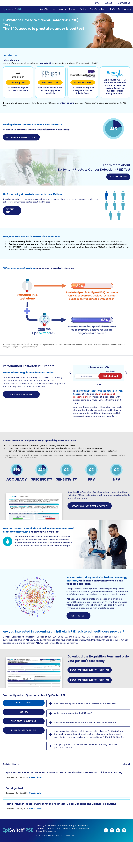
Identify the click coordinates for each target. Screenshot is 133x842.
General (24, 712)
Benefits (43, 9)
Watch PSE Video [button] (118, 176)
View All (126, 764)
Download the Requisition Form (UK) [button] (89, 680)
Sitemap (40, 828)
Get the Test (10, 210)
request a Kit (45, 63)
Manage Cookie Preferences (76, 828)
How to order (23, 702)
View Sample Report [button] (21, 394)
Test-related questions (23, 721)
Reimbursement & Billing (23, 730)
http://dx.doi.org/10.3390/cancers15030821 (19, 347)
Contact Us (124, 2)
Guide (83, 9)
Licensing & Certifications (47, 825)
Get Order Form (98, 9)
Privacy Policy (68, 825)
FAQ (112, 9)
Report (73, 9)
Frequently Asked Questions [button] (21, 137)
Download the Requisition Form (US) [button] (89, 670)
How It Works (59, 9)
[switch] (98, 376)
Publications (124, 9)
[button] (34, 505)
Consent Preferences (46, 831)
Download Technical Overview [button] (90, 505)
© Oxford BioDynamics (45, 835)
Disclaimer (81, 825)
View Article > (35, 777)
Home (96, 2)
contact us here (66, 103)
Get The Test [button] (78, 615)
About (108, 2)
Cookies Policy (53, 828)
